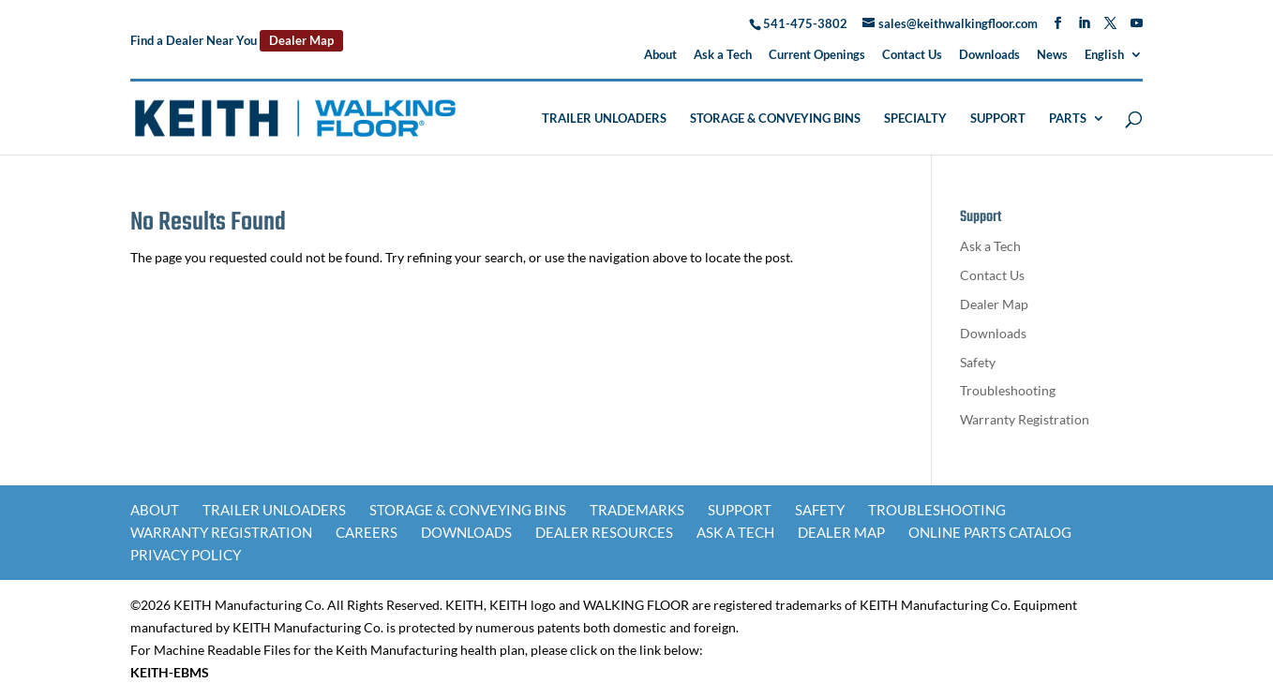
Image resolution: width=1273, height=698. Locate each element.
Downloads (989, 55)
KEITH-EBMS (169, 672)
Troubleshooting (1008, 390)
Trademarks (637, 509)
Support (998, 118)
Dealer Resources (604, 532)
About (660, 55)
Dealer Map (301, 40)
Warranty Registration (1024, 419)
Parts (1067, 118)
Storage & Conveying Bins (775, 118)
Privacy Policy (185, 554)
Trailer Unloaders (604, 118)
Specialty (915, 118)
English (1104, 55)
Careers (366, 532)
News (1052, 55)
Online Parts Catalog (989, 532)
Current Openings (817, 55)
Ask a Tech (723, 55)
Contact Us (912, 55)
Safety (978, 362)
